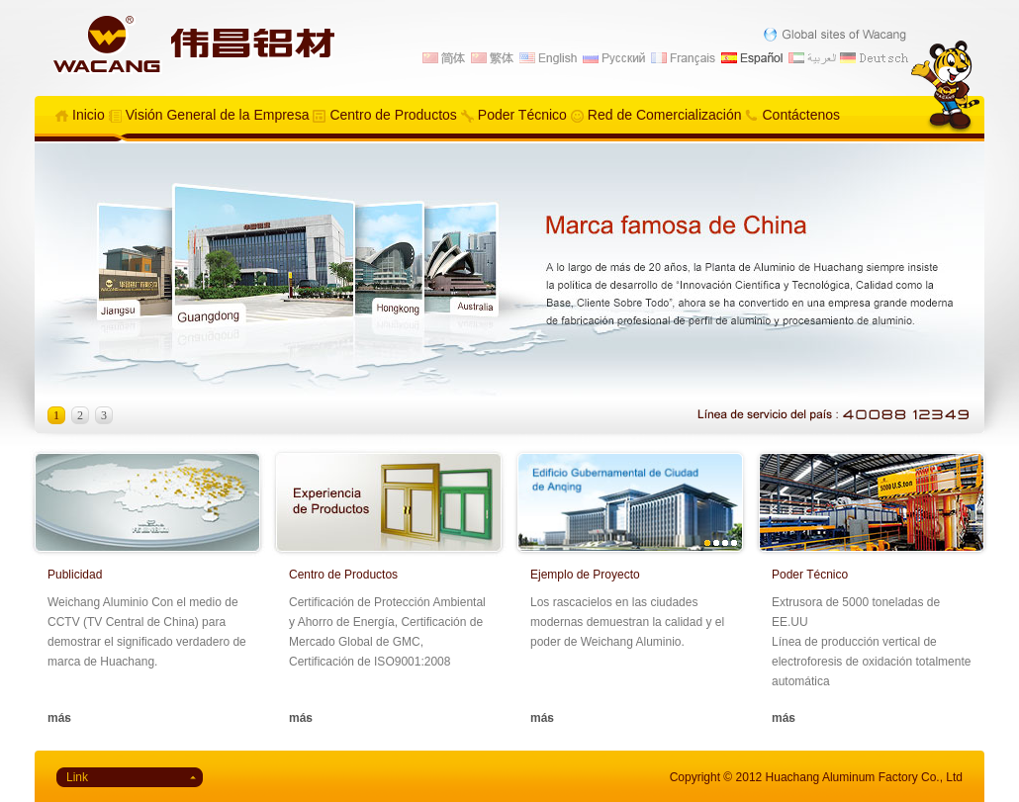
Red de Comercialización (665, 115)
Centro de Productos (392, 115)
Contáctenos (801, 115)
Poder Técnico (522, 115)
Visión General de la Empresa (218, 115)
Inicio (88, 115)
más (59, 718)
